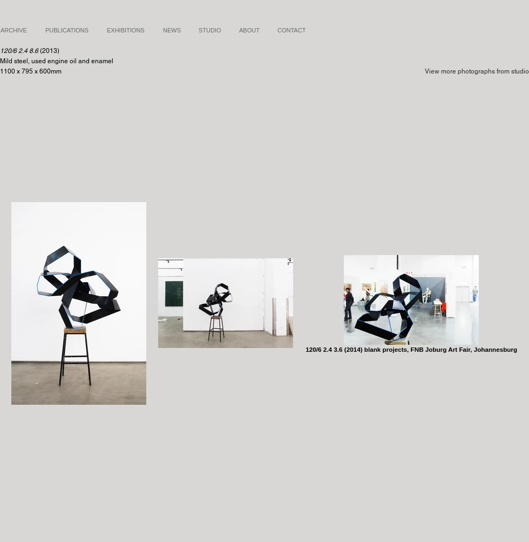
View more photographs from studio (477, 71)
